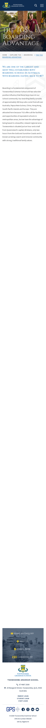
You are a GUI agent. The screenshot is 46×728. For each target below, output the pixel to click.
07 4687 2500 (24, 684)
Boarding (28, 55)
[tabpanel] (23, 25)
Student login (23, 698)
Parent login (23, 696)
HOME (4, 55)
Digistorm (25, 722)
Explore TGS (15, 55)
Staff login (23, 701)
